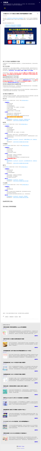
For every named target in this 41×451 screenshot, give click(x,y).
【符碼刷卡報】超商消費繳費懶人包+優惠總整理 (13, 26)
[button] (37, 14)
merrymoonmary (22, 448)
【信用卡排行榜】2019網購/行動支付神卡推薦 (20, 120)
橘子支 (8, 166)
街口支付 (8, 100)
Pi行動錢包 (8, 145)
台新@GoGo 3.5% (27, 119)
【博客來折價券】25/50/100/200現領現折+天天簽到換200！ (15, 433)
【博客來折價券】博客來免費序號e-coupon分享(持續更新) (14, 327)
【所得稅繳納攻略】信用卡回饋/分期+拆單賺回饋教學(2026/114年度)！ (17, 350)
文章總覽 (5, 8)
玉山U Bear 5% (15, 119)
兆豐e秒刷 (25, 196)
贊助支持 (22, 8)
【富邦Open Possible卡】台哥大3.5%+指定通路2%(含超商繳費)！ (16, 397)
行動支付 (6, 316)
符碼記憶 (5, 2)
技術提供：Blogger (20, 446)
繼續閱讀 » (36, 335)
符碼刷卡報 (11, 316)
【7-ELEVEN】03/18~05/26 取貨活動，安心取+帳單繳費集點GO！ (16, 421)
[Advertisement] (20, 52)
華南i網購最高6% (9, 119)
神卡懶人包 (11, 8)
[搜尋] (39, 2)
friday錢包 (8, 184)
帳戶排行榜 (17, 8)
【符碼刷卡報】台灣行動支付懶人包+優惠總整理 (15, 18)
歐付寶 (8, 124)
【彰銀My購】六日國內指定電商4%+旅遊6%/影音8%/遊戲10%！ (16, 386)
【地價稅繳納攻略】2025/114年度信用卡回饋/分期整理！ (14, 374)
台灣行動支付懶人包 (25, 100)
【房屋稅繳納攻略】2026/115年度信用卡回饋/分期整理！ (14, 362)
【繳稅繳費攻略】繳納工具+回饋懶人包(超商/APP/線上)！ (14, 409)
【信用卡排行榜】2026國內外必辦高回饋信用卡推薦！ (14, 338)
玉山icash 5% (21, 119)
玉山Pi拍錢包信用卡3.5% (28, 160)
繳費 (19, 316)
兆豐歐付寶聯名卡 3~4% (28, 139)
